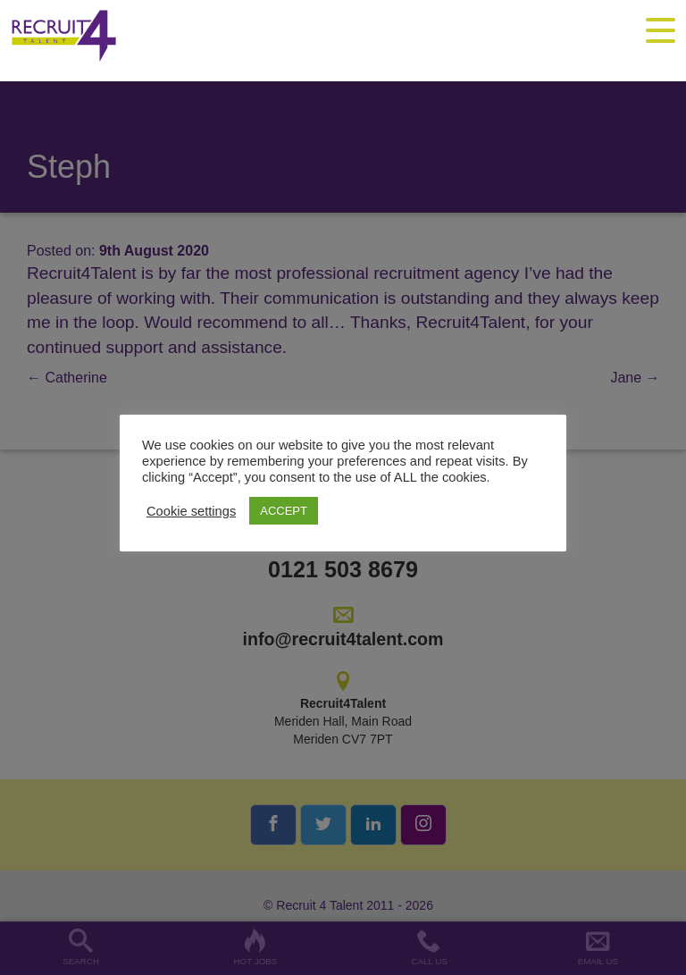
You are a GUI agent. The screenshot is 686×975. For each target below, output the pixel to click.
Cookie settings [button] (191, 511)
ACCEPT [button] (283, 510)
